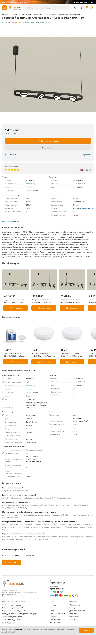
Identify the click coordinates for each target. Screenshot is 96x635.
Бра (51, 608)
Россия (28, 187)
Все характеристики (10, 221)
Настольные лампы (58, 613)
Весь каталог (55, 622)
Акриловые (77, 208)
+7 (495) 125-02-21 (57, 582)
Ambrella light (31, 184)
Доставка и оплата (77, 610)
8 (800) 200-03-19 (57, 588)
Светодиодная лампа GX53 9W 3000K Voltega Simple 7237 (14, 354)
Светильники (55, 619)
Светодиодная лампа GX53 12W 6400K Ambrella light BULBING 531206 (72, 354)
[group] (48, 74)
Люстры (53, 605)
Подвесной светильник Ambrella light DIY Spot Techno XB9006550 (14, 301)
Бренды (72, 608)
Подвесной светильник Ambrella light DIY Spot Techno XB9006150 (42, 301)
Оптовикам (74, 616)
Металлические (88, 208)
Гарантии (73, 613)
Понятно (86, 630)
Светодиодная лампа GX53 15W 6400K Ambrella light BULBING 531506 (43, 354)
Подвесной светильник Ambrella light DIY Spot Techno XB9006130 (70, 301)
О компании (74, 605)
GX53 (28, 208)
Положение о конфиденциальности (13, 596)
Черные (76, 198)
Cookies (19, 629)
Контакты (73, 619)
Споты (52, 610)
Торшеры (53, 616)
